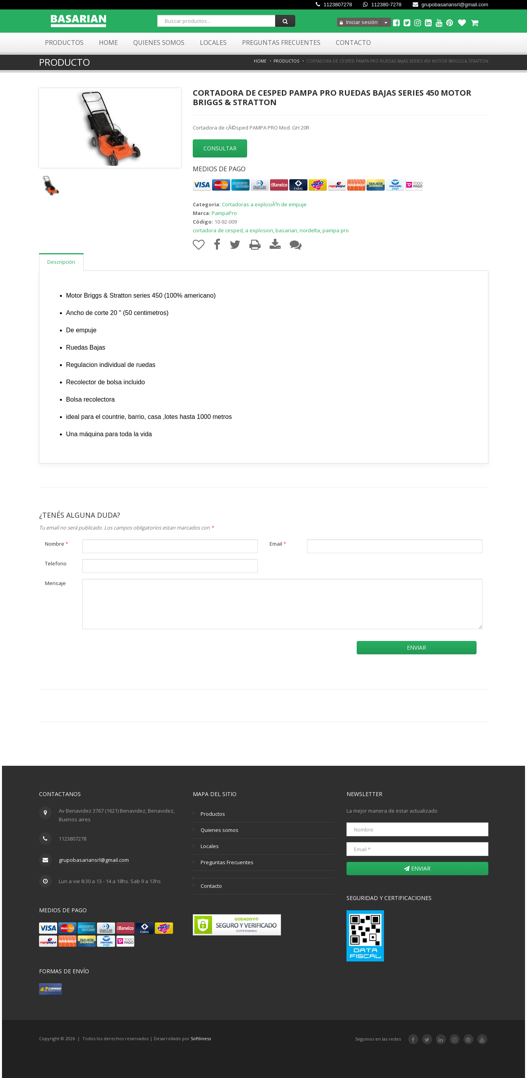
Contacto (353, 42)
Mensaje (55, 583)
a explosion (259, 230)
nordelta (310, 230)
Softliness (201, 1038)
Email (278, 543)
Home (108, 42)
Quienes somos (219, 830)
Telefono (56, 563)
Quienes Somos (158, 42)
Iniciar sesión (359, 22)
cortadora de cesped (218, 230)
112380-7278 (382, 4)
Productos (64, 42)
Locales (213, 42)
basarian (286, 230)
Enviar (416, 647)
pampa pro (335, 230)
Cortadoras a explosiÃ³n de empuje (264, 204)
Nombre (56, 543)
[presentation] (111, 650)
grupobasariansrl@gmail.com (450, 4)
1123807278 (334, 4)
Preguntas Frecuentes (281, 42)
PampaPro (224, 213)
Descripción (61, 261)
